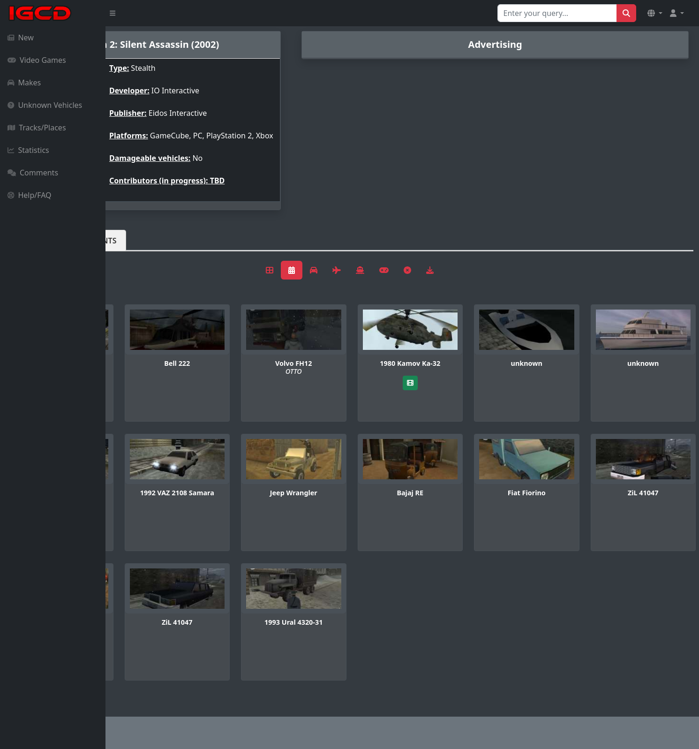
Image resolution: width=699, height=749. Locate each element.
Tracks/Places (37, 127)
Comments (33, 172)
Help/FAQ (30, 195)
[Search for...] (557, 13)
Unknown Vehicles (45, 105)
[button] (655, 13)
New (21, 37)
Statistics (28, 150)
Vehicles (139, 248)
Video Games (37, 60)
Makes (24, 82)
